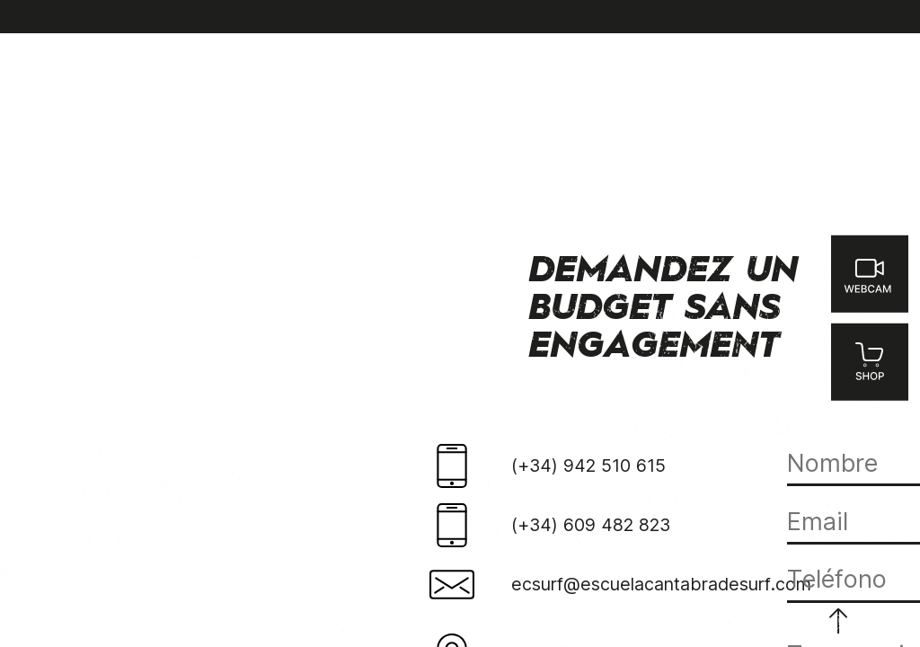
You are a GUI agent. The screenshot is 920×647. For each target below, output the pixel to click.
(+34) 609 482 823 (590, 525)
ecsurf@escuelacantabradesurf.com (661, 584)
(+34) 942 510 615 (588, 465)
